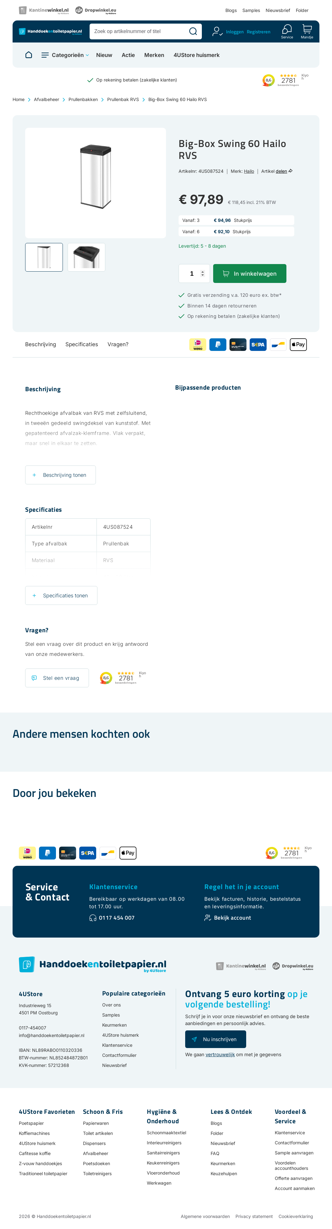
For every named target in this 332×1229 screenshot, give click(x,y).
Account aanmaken (295, 1188)
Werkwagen (159, 1183)
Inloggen (235, 31)
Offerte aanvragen (294, 1178)
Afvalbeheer (46, 99)
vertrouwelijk (220, 1054)
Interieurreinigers (164, 1142)
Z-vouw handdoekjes (40, 1163)
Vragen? (118, 344)
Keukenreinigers (163, 1162)
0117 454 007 (117, 917)
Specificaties (81, 344)
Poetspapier (31, 1123)
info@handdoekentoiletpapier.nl (51, 1035)
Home (19, 99)
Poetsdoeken (96, 1163)
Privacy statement (254, 1216)
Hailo (249, 171)
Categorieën (68, 55)
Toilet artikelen (98, 1133)
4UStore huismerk (197, 55)
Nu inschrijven (219, 1039)
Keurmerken (114, 1025)
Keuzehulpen (224, 1173)
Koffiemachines (34, 1133)
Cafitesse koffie (35, 1153)
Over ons (111, 1004)
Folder (302, 10)
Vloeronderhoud (163, 1172)
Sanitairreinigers (163, 1152)
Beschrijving (40, 344)
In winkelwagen (255, 273)
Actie (128, 55)
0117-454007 (32, 1027)
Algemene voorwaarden (205, 1216)
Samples (251, 10)
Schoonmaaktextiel (166, 1132)
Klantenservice (113, 886)
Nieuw (104, 55)
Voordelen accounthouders (291, 1165)
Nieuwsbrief (278, 10)
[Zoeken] (193, 31)
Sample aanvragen (294, 1152)
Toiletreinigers (97, 1173)
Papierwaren (96, 1123)
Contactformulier (119, 1055)
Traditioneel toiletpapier (43, 1173)
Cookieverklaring (296, 1216)
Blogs (231, 10)
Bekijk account (232, 917)
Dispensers (94, 1143)
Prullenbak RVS (123, 99)
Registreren (258, 31)
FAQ (215, 1153)
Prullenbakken (83, 99)
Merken (154, 55)
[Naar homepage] (28, 55)
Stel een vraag (61, 678)
